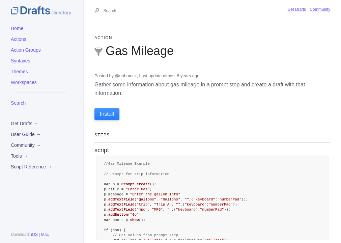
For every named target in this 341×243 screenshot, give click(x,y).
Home (17, 28)
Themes (19, 71)
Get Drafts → (24, 123)
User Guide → (26, 134)
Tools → (19, 156)
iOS (34, 234)
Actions (18, 39)
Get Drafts (296, 9)
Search (18, 103)
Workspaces (24, 82)
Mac (45, 234)
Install (107, 114)
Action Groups (26, 50)
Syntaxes (20, 60)
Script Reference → (31, 166)
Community (320, 9)
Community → (26, 145)
